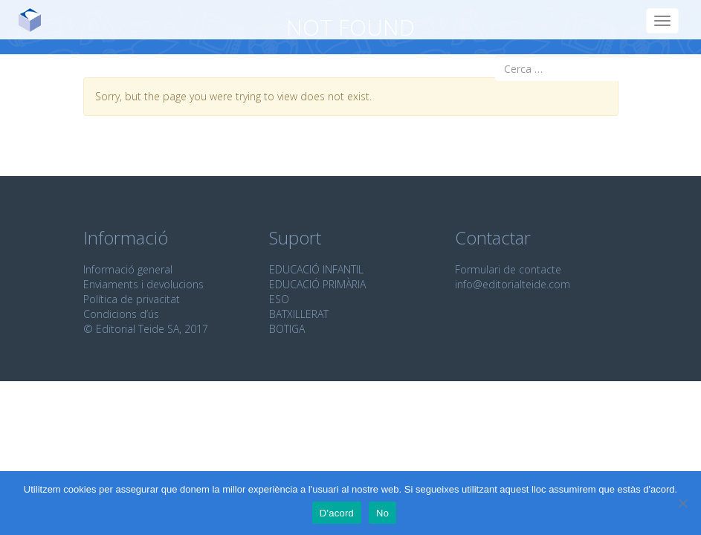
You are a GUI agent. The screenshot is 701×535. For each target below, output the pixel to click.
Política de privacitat (131, 299)
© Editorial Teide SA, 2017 (145, 329)
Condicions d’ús (121, 314)
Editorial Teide (35, 19)
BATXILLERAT (299, 314)
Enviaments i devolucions (143, 284)
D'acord (337, 513)
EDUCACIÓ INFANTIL (316, 269)
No (382, 513)
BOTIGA (287, 329)
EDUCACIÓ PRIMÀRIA (317, 284)
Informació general (127, 269)
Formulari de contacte (508, 269)
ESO (279, 299)
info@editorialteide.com (512, 284)
